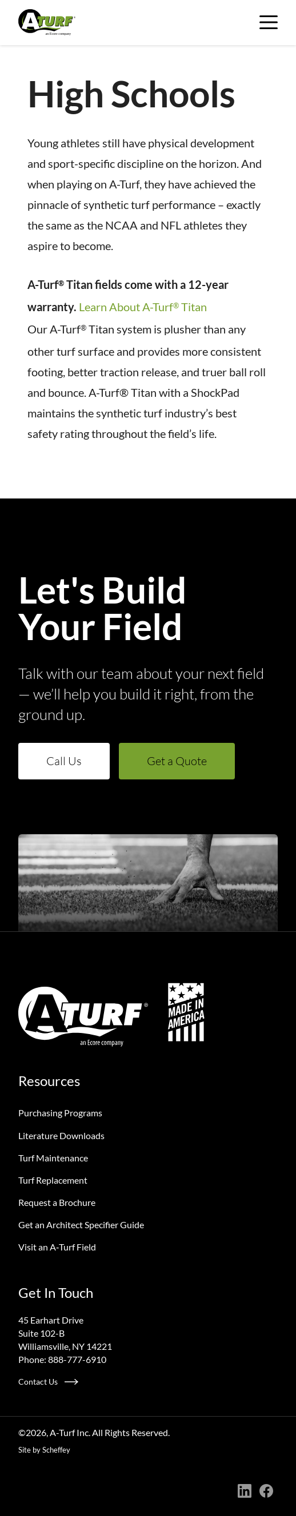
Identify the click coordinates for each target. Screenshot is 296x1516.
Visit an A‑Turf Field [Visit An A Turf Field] (57, 1246)
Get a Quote (177, 761)
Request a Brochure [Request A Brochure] (56, 1202)
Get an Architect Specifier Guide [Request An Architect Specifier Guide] (81, 1224)
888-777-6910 (77, 1359)
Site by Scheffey (44, 1449)
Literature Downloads (61, 1135)
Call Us (64, 761)
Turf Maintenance (53, 1157)
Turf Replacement (52, 1180)
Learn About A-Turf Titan (143, 306)
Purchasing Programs (60, 1112)
